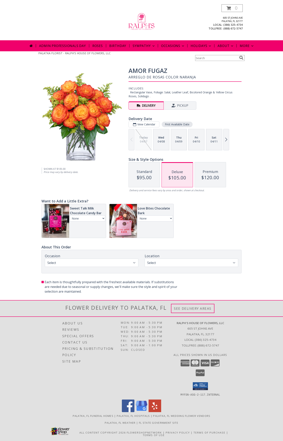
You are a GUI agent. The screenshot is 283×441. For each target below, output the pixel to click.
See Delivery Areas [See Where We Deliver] (192, 308)
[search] (241, 58)
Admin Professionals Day (62, 46)
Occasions (173, 46)
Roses (97, 46)
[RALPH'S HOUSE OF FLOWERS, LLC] (141, 22)
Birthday (117, 46)
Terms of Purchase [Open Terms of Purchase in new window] (209, 432)
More (247, 46)
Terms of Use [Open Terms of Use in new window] (154, 435)
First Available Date (177, 124)
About (226, 46)
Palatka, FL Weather (120, 422)
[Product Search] (216, 58)
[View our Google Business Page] (141, 411)
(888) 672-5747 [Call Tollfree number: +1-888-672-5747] (208, 345)
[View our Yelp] (155, 411)
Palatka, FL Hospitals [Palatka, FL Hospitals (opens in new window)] (133, 415)
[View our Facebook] (128, 411)
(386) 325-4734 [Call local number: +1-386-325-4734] (233, 25)
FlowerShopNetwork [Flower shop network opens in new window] (144, 432)
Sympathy (144, 46)
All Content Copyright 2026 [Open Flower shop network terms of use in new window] (102, 432)
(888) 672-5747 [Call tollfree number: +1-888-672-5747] (233, 28)
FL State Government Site (158, 422)
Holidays (201, 46)
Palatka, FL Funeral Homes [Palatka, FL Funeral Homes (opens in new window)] (93, 415)
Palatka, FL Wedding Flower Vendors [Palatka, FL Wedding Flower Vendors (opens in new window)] (181, 415)
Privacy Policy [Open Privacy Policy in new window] (178, 432)
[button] (232, 8)
